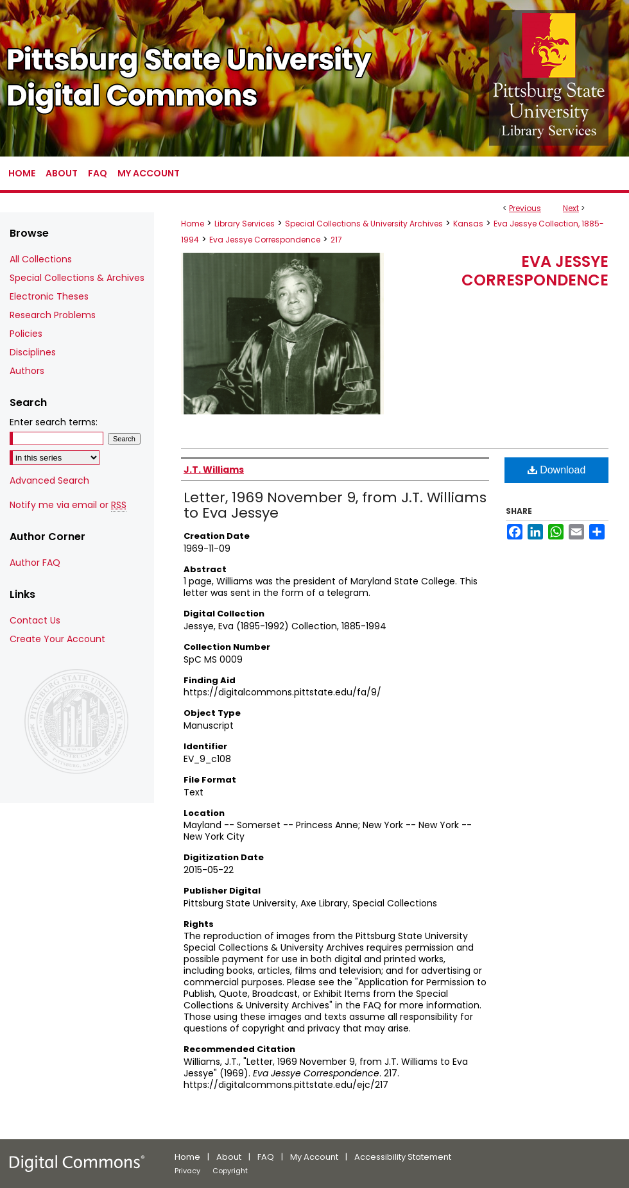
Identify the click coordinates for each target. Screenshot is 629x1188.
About (228, 1157)
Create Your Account (57, 638)
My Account (314, 1157)
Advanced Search (49, 480)
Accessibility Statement (402, 1157)
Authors (27, 370)
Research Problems (53, 315)
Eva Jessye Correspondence (264, 239)
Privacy (187, 1171)
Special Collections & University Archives (364, 223)
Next (571, 208)
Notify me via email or (68, 505)
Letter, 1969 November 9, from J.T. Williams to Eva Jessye (335, 505)
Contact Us (35, 620)
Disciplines (33, 352)
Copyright (230, 1171)
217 (336, 239)
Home (192, 223)
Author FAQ (35, 562)
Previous (525, 208)
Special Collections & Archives (77, 277)
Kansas (468, 223)
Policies (26, 333)
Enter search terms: (54, 422)
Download (557, 469)
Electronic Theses (49, 296)
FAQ (265, 1157)
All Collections (41, 259)
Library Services (244, 223)
